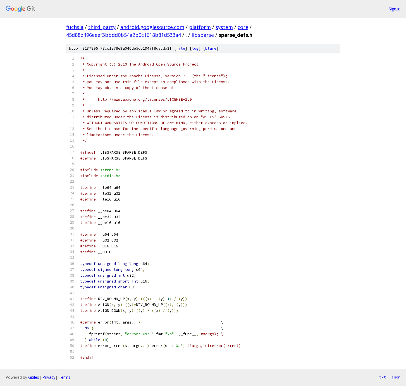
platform (200, 27)
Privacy (48, 377)
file (180, 48)
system (224, 27)
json (395, 377)
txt (382, 377)
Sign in (394, 8)
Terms (64, 377)
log (195, 48)
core (243, 27)
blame (210, 48)
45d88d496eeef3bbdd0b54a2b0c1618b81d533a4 (123, 35)
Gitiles (33, 377)
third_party (102, 27)
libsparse (203, 35)
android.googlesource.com (152, 27)
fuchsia (74, 27)
